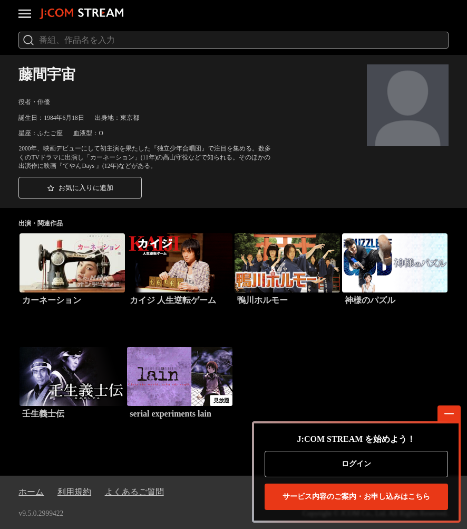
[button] (80, 188)
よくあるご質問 (134, 491)
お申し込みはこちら (356, 497)
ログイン (356, 464)
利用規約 (74, 491)
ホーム (31, 491)
